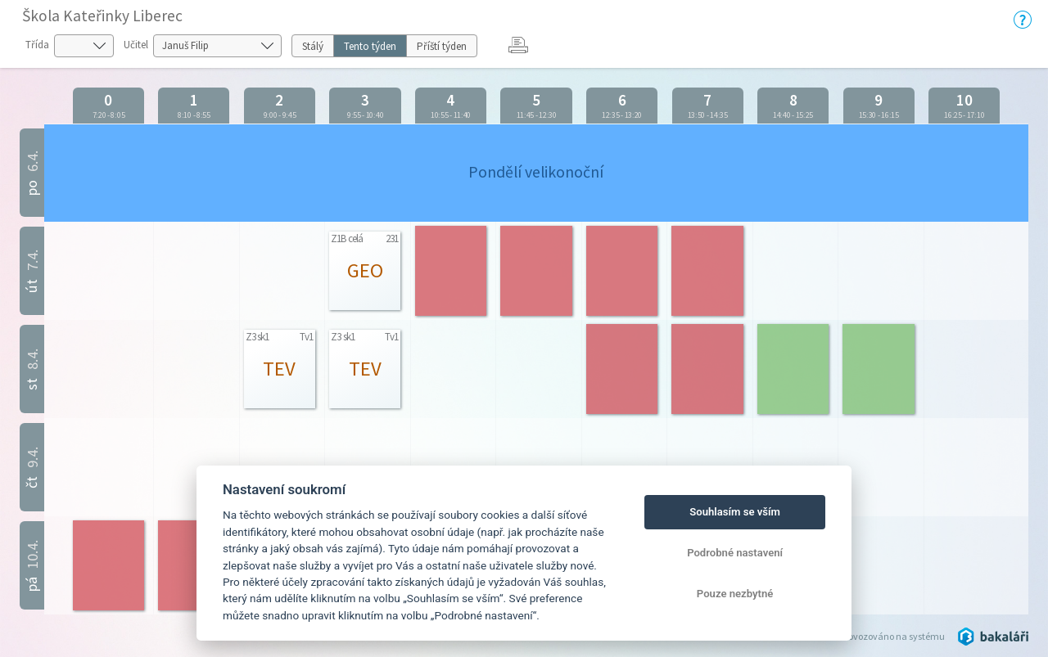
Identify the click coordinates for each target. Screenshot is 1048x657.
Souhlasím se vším (734, 512)
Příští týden (442, 46)
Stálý (312, 46)
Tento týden (370, 46)
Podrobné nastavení (735, 553)
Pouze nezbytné (735, 593)
